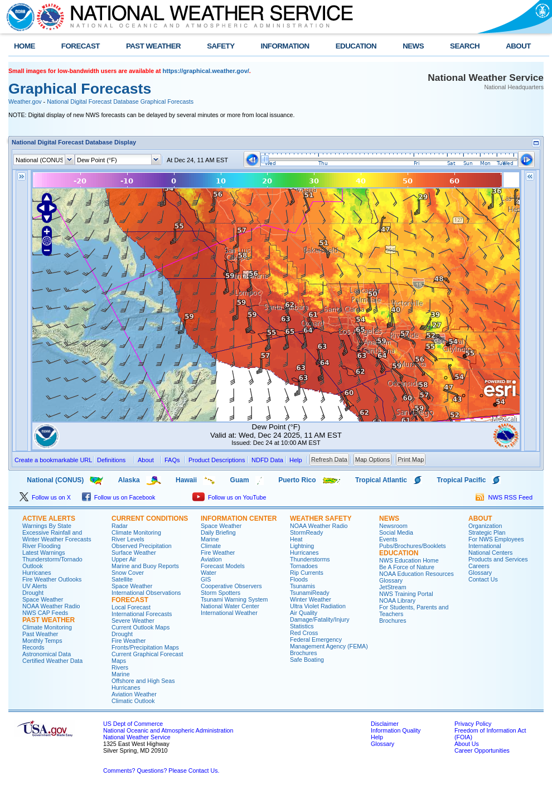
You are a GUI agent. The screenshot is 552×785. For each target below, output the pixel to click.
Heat (296, 539)
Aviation (211, 559)
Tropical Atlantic (381, 480)
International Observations (146, 592)
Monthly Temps (42, 640)
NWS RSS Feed (504, 497)
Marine (121, 674)
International (484, 545)
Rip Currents (306, 572)
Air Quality (303, 612)
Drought (32, 592)
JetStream (392, 587)
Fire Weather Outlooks (51, 579)
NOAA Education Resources (416, 573)
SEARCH (465, 46)
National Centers (490, 552)
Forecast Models (223, 566)
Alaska (129, 480)
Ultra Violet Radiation (318, 606)
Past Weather (40, 634)
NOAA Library (397, 600)
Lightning (302, 545)
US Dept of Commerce (133, 723)
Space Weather (42, 599)
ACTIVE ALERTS (48, 518)
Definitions (111, 460)
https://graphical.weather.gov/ (206, 70)
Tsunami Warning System (234, 599)
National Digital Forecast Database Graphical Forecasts (120, 101)
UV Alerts (34, 586)
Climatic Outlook (133, 700)
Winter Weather (310, 599)
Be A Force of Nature (406, 567)
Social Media (396, 532)
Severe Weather (133, 620)
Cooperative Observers (231, 586)
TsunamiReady (309, 592)
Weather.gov (25, 101)
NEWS (413, 46)
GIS (206, 579)
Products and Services (498, 559)
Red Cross (304, 632)
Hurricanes (36, 572)
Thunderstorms (310, 559)
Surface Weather (134, 552)
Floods (299, 579)
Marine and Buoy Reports (145, 566)
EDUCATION (356, 46)
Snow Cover (128, 572)
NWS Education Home (409, 560)
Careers (479, 566)
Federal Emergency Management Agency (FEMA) (329, 643)
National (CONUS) (46, 480)
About (146, 460)
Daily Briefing (218, 532)
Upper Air (124, 559)
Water (208, 572)
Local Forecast (131, 607)
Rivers (120, 667)
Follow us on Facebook (119, 497)
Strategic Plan (486, 532)
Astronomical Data (46, 654)
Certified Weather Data (52, 660)
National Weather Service (137, 737)
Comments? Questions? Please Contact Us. (161, 770)
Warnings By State (46, 525)
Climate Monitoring (47, 627)
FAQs (172, 460)
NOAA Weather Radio (51, 606)
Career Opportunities (482, 750)
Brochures (303, 653)
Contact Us (483, 579)
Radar (120, 525)
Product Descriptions (216, 460)
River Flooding (41, 545)
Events (388, 539)
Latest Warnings (43, 552)
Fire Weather (129, 640)
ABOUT (518, 46)
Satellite (122, 579)
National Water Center (230, 606)
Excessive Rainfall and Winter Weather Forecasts (56, 535)
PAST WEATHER (153, 46)
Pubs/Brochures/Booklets (412, 545)
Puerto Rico (297, 480)
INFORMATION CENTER (239, 518)
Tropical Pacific (461, 480)
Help (377, 737)
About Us (466, 743)
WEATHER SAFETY (320, 518)
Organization (485, 525)
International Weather (229, 612)
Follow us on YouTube (229, 497)
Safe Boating (307, 659)
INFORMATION (285, 46)
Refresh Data (329, 459)
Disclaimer (385, 723)
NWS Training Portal (406, 593)
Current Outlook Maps (141, 627)
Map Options (372, 459)
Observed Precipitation (142, 545)
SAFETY (220, 46)
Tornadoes (304, 566)
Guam (239, 480)
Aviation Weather (134, 694)
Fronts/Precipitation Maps (145, 647)
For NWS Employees (496, 539)
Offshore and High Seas (143, 680)
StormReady (306, 532)
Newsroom (393, 525)
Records (33, 647)
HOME (24, 46)
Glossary (391, 580)
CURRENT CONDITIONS (150, 518)
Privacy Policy (472, 723)
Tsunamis (302, 586)
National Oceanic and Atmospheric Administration (168, 730)
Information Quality (395, 730)
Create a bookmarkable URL (53, 460)
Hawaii (186, 480)
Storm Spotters (220, 592)
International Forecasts (142, 613)
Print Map (411, 459)
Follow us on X (45, 497)
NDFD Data (267, 460)
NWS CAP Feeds (45, 612)
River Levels (128, 539)
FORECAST (80, 46)
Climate (211, 545)
